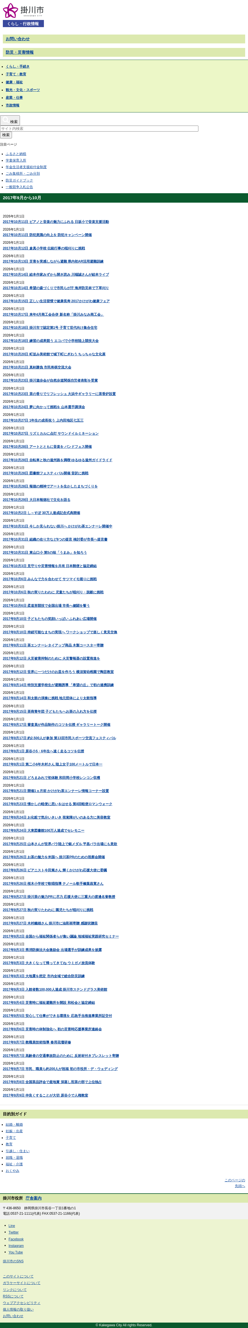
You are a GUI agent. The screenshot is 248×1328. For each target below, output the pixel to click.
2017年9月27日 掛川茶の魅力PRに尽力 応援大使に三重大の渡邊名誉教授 (59, 897)
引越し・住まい (18, 1151)
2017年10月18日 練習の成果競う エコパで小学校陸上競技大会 (51, 341)
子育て (11, 1138)
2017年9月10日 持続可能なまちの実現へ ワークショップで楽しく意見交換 (60, 632)
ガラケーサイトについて (21, 1283)
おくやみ (12, 1171)
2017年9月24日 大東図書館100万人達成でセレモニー (43, 831)
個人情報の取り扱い (18, 1309)
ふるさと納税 (16, 154)
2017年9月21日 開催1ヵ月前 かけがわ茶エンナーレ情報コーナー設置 (56, 791)
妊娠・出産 (14, 1131)
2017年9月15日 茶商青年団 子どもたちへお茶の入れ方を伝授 (50, 712)
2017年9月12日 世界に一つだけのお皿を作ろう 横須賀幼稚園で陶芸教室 (58, 672)
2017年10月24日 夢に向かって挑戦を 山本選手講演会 (44, 407)
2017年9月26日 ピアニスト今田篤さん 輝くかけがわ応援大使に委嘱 (55, 870)
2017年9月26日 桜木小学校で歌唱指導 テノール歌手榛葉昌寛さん (53, 884)
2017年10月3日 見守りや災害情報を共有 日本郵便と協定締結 (50, 566)
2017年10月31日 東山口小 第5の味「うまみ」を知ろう (45, 553)
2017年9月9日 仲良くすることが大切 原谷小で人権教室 (45, 1095)
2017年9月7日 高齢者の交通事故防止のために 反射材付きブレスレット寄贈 (61, 1056)
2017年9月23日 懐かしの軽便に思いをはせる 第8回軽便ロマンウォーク (57, 804)
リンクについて (15, 1290)
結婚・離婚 (14, 1125)
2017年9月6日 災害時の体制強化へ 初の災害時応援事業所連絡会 (52, 1029)
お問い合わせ (18, 39)
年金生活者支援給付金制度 (26, 167)
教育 (9, 1144)
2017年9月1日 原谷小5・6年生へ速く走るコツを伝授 (43, 751)
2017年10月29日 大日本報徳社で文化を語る (36, 500)
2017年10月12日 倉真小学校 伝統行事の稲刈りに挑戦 (44, 248)
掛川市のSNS (13, 1261)
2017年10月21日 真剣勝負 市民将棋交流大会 (37, 367)
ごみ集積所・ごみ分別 (23, 174)
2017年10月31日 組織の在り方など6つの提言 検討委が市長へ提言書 (55, 539)
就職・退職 (14, 1158)
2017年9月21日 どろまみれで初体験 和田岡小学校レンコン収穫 (51, 778)
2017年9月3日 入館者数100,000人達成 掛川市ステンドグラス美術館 (55, 990)
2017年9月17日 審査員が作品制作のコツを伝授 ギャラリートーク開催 (56, 725)
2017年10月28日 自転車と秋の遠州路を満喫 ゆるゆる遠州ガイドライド (57, 460)
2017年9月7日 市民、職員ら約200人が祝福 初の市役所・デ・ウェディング (60, 1069)
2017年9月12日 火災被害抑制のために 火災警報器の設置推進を (51, 658)
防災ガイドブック (19, 180)
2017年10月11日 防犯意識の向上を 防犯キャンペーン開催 (47, 235)
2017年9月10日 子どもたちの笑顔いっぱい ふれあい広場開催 (50, 619)
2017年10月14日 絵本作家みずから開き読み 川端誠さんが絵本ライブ (56, 275)
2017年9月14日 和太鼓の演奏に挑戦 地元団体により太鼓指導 (50, 698)
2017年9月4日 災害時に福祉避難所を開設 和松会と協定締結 (49, 1003)
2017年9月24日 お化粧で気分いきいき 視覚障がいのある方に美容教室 (56, 817)
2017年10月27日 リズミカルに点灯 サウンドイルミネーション (51, 434)
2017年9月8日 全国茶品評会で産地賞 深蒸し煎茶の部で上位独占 (52, 1082)
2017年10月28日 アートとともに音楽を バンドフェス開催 (47, 447)
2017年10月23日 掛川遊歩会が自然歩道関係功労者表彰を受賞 (50, 380)
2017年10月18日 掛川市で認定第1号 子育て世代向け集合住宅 (50, 328)
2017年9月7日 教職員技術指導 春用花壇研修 (37, 1042)
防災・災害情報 (20, 52)
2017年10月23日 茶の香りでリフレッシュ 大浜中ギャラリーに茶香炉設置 (59, 394)
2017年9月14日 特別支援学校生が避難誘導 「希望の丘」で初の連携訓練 (58, 685)
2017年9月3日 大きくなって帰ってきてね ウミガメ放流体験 (49, 963)
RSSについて (13, 1296)
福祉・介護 (14, 1164)
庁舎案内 (34, 1198)
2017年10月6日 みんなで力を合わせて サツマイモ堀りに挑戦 (50, 579)
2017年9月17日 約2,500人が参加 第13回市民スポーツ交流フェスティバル (59, 738)
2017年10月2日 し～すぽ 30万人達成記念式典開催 (41, 513)
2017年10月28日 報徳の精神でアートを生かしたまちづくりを (50, 486)
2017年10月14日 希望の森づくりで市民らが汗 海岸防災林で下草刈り (56, 288)
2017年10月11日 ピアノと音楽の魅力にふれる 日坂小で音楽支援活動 (56, 222)
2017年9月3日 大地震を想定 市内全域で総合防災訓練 (44, 976)
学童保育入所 (16, 160)
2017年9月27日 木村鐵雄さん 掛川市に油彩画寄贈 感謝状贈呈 (50, 923)
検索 (6, 135)
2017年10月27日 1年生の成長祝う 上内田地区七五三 (43, 420)
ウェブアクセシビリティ (21, 1303)
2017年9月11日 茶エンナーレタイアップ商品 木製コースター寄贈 (53, 645)
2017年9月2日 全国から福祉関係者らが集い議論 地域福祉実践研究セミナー (61, 936)
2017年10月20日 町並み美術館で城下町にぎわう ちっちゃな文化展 (54, 354)
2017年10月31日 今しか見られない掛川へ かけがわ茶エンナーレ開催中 (57, 526)
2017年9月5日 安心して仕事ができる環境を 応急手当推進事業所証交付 (57, 1016)
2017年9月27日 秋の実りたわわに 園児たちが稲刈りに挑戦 (48, 910)
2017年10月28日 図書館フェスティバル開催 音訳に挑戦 (45, 473)
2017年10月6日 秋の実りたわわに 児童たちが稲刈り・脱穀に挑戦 (53, 592)
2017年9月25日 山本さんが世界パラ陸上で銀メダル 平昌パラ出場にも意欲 (60, 844)
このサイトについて (18, 1276)
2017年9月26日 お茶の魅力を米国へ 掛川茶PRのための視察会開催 (54, 857)
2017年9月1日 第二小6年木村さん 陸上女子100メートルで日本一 (52, 764)
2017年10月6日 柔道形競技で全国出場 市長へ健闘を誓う (46, 606)
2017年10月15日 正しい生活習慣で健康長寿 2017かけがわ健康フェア (56, 301)
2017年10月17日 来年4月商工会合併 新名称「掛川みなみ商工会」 (53, 315)
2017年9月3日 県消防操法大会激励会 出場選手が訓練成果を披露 (52, 950)
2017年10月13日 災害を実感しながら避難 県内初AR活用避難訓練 (53, 261)
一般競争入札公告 (19, 187)
